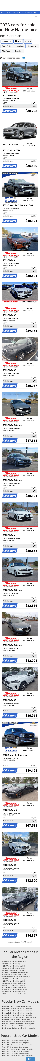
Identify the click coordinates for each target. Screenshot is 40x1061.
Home (3, 13)
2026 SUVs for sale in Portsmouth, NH (14, 962)
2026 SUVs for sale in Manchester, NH (14, 968)
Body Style (7, 46)
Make (28, 41)
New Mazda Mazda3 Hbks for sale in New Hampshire (19, 1017)
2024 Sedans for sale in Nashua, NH (14, 987)
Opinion (36, 13)
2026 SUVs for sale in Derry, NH (12, 964)
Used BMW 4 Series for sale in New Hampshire (17, 1055)
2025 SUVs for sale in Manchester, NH (14, 979)
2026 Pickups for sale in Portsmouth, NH (15, 972)
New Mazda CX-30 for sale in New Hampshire (17, 1013)
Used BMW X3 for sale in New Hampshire (15, 1040)
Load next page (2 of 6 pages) (20, 942)
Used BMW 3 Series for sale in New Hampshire (17, 1045)
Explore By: (6, 41)
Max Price (7, 51)
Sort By (18, 51)
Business (22, 13)
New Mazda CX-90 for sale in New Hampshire (17, 1011)
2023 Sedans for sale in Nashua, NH (14, 994)
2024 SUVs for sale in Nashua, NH (13, 985)
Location (20, 46)
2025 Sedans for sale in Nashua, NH (14, 983)
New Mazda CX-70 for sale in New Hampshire (17, 1015)
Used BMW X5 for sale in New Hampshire (15, 1043)
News (9, 13)
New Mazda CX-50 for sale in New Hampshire (17, 1009)
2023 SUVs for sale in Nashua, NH (13, 992)
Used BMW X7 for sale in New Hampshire (15, 1051)
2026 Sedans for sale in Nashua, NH (14, 974)
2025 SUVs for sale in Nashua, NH (13, 981)
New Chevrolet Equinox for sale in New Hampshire (18, 1028)
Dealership (33, 46)
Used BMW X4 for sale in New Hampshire (15, 1053)
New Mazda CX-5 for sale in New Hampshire (16, 1006)
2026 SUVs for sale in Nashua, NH (13, 966)
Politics (15, 13)
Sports (30, 13)
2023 (18, 41)
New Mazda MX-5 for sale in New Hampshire (16, 1019)
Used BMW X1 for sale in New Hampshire (15, 1047)
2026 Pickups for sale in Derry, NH (13, 970)
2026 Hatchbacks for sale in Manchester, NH (16, 977)
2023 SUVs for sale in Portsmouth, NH (14, 989)
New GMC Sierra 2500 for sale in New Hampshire (18, 1024)
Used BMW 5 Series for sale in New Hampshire (17, 1049)
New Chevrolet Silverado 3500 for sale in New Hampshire (17, 1026)
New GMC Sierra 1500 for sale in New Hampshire (18, 1021)
